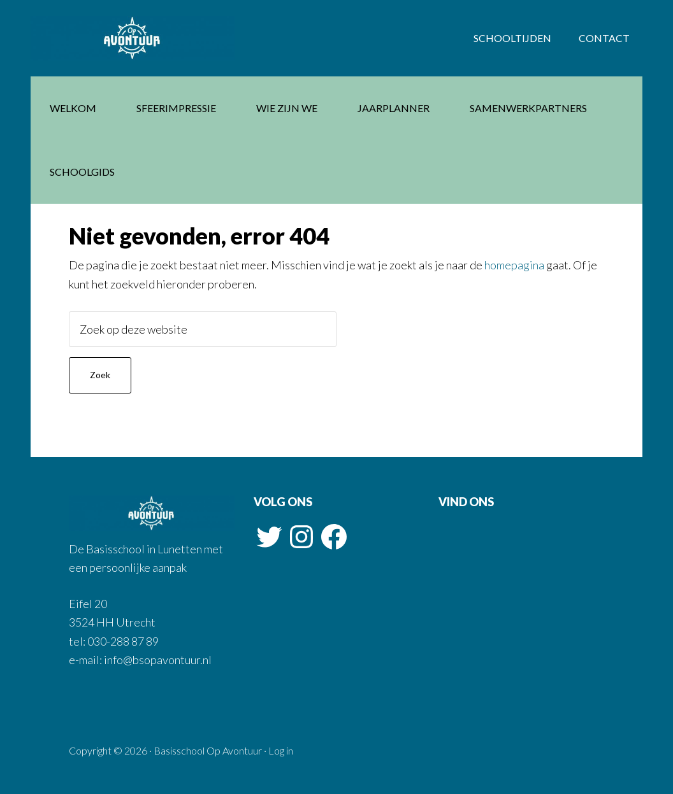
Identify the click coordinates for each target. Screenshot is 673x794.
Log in (280, 750)
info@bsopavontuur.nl (157, 660)
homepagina (514, 265)
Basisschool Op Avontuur (133, 38)
